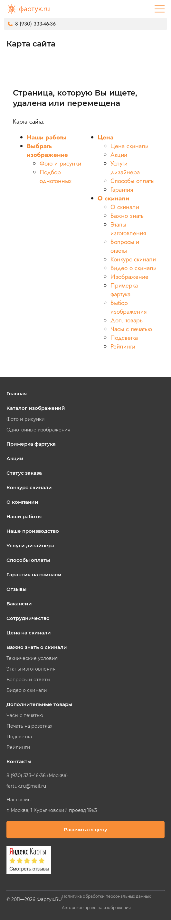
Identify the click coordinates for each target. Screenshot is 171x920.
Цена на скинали (28, 633)
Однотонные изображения (38, 430)
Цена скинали (129, 146)
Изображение (129, 276)
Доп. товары (127, 320)
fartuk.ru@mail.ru (26, 786)
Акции (118, 154)
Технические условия (32, 658)
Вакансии (19, 604)
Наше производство (32, 531)
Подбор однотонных (55, 176)
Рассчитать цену (85, 829)
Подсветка (124, 337)
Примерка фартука (124, 289)
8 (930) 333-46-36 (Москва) (37, 775)
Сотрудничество (28, 618)
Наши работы (47, 137)
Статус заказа (24, 473)
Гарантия (121, 189)
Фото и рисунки (60, 163)
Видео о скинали (133, 268)
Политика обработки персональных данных (106, 896)
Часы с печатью (131, 329)
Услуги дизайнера (125, 168)
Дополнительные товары (39, 704)
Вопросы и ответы (124, 246)
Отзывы (16, 589)
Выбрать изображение (47, 150)
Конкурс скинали (133, 259)
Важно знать (127, 215)
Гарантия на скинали (34, 574)
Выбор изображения (128, 307)
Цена (105, 137)
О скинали (113, 198)
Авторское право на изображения (96, 907)
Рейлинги (122, 346)
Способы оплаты (132, 181)
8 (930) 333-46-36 (35, 23)
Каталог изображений (35, 408)
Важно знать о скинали (36, 647)
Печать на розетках (29, 726)
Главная (16, 393)
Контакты (18, 761)
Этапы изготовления (128, 229)
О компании (22, 502)
